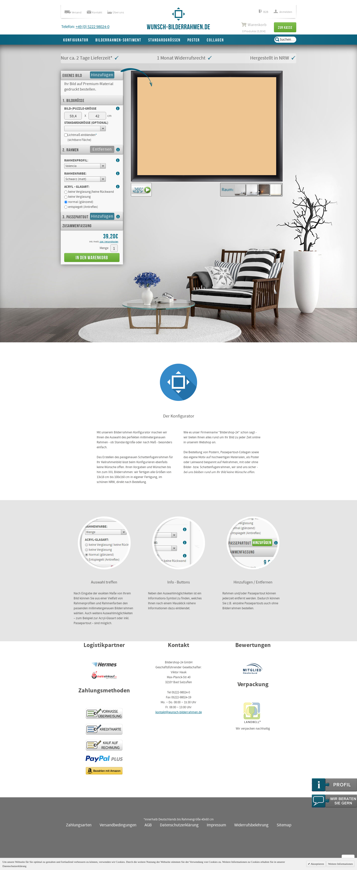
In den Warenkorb (92, 258)
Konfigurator (76, 40)
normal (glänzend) (78, 202)
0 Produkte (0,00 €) (254, 27)
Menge (104, 248)
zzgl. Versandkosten (109, 241)
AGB (148, 825)
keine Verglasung (77, 197)
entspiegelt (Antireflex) (81, 207)
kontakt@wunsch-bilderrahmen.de (178, 712)
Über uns (115, 12)
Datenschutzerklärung (179, 825)
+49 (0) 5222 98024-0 (92, 27)
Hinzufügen (102, 75)
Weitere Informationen (340, 863)
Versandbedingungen (118, 825)
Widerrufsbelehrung (251, 825)
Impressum (216, 825)
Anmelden (282, 12)
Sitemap (284, 825)
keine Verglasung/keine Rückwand (89, 192)
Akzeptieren (317, 863)
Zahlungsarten (78, 825)
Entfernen (102, 149)
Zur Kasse (285, 28)
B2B (263, 12)
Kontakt (94, 12)
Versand (73, 12)
